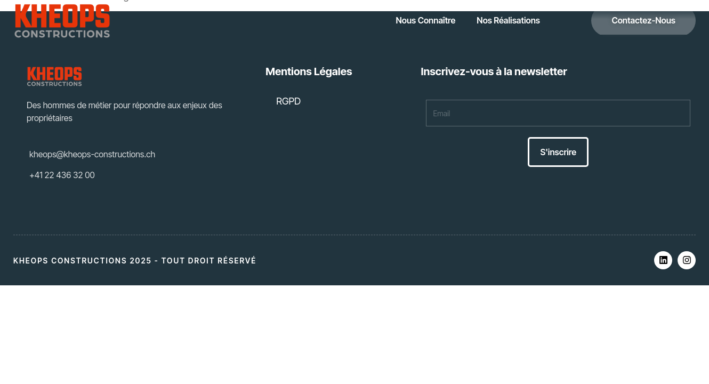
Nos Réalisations (508, 20)
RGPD (288, 101)
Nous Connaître (426, 20)
